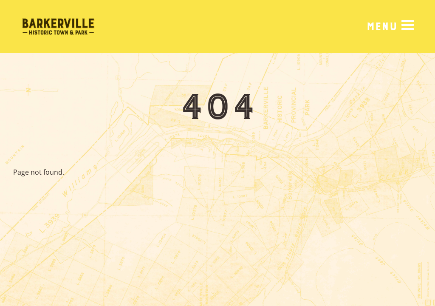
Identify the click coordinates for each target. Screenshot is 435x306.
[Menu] (390, 26)
